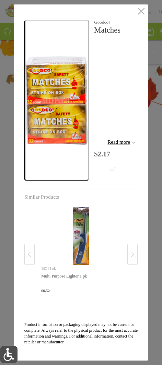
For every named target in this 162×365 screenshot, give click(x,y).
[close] (141, 12)
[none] (81, 247)
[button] (56, 100)
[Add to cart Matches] (104, 167)
